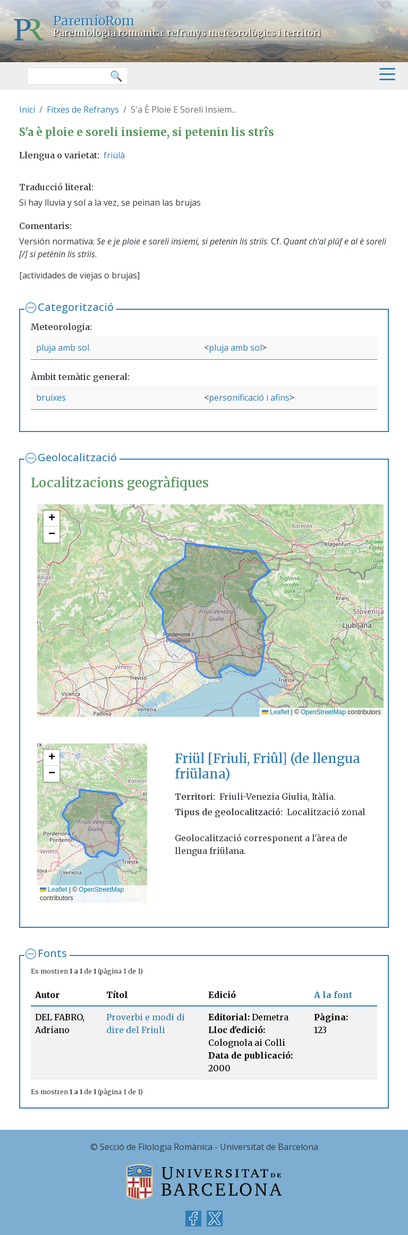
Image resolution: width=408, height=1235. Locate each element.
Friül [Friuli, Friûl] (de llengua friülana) (267, 766)
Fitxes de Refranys (83, 109)
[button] (52, 519)
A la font (333, 994)
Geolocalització (77, 457)
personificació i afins (249, 397)
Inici (27, 109)
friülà (114, 155)
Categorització (76, 307)
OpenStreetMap (323, 712)
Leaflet (275, 712)
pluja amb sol (62, 347)
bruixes (51, 397)
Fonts (52, 953)
